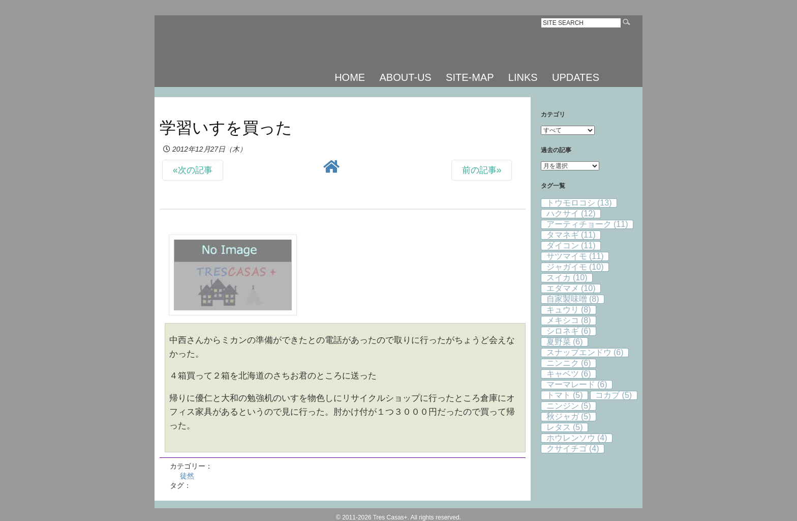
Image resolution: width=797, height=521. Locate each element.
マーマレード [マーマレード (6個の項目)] (576, 384)
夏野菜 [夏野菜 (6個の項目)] (564, 341)
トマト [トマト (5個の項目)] (564, 395)
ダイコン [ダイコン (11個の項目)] (571, 245)
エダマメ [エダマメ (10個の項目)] (571, 288)
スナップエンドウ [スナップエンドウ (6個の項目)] (585, 352)
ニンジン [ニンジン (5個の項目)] (568, 405)
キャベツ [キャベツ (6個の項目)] (568, 373)
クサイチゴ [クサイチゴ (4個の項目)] (572, 448)
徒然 (187, 476)
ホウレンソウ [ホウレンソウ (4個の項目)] (576, 437)
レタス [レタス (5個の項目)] (564, 427)
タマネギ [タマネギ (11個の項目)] (571, 234)
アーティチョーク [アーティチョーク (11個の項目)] (587, 224)
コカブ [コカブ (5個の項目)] (613, 395)
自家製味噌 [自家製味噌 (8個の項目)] (572, 299)
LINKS (523, 77)
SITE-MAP (470, 77)
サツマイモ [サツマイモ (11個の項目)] (575, 256)
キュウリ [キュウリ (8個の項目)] (568, 309)
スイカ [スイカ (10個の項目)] (567, 277)
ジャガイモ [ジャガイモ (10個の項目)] (575, 267)
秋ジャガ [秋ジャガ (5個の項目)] (568, 416)
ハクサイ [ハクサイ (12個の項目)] (571, 213)
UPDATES (575, 77)
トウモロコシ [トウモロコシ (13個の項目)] (579, 202)
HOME (349, 77)
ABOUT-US (405, 77)
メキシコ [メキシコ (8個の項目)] (568, 320)
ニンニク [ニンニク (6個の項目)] (568, 363)
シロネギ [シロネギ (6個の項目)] (568, 331)
